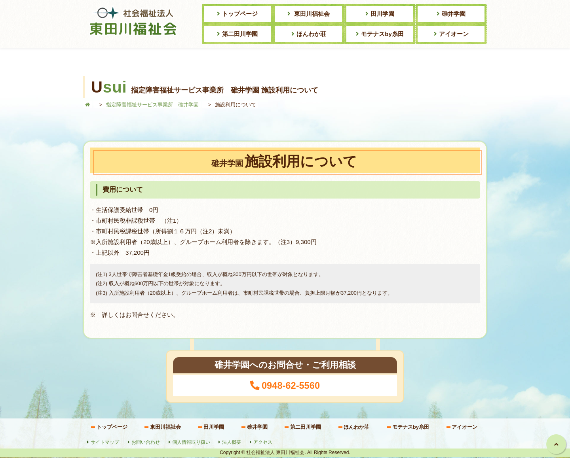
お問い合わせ (146, 443)
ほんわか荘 (311, 33)
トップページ (240, 13)
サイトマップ (105, 443)
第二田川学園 (240, 33)
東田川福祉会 (311, 13)
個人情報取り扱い (192, 443)
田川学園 (382, 13)
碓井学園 (454, 13)
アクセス (263, 443)
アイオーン (454, 33)
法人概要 (231, 443)
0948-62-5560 (291, 386)
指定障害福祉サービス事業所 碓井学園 (152, 105)
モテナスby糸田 (382, 33)
